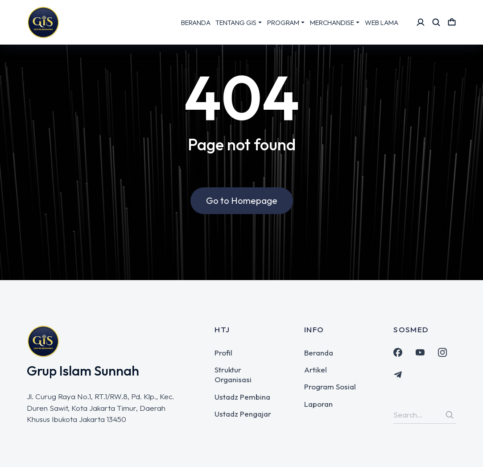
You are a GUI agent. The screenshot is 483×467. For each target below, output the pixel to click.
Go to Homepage (241, 201)
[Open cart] (451, 22)
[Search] (449, 415)
